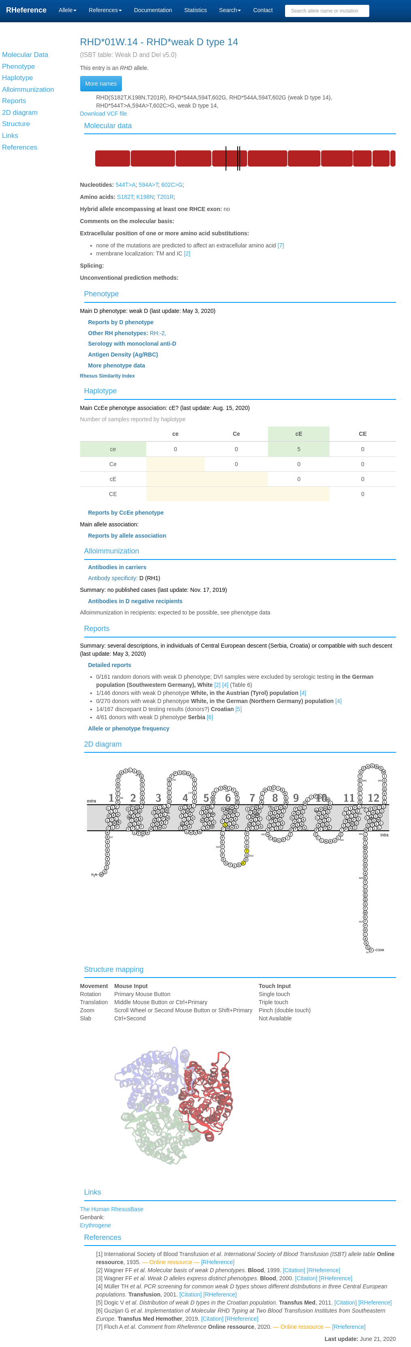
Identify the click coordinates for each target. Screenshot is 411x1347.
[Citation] (294, 1270)
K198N (145, 197)
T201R (165, 197)
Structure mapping (114, 969)
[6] (210, 717)
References (102, 1237)
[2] (187, 253)
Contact (263, 10)
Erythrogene (95, 1225)
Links (92, 1192)
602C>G (172, 185)
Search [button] (230, 10)
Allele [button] (68, 10)
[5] (238, 709)
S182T (125, 197)
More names (101, 83)
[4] (225, 685)
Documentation (153, 10)
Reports (97, 629)
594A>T (148, 185)
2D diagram (103, 744)
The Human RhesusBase (111, 1209)
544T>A (125, 185)
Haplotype (100, 391)
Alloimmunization (111, 551)
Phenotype (101, 294)
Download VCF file (103, 113)
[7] (281, 245)
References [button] (105, 10)
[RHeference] (217, 1262)
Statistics (195, 10)
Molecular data (108, 126)
